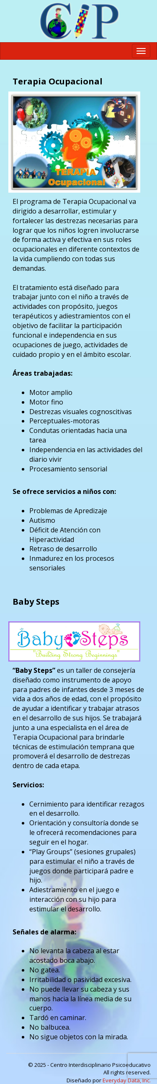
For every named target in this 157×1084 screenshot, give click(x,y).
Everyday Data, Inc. (127, 1080)
